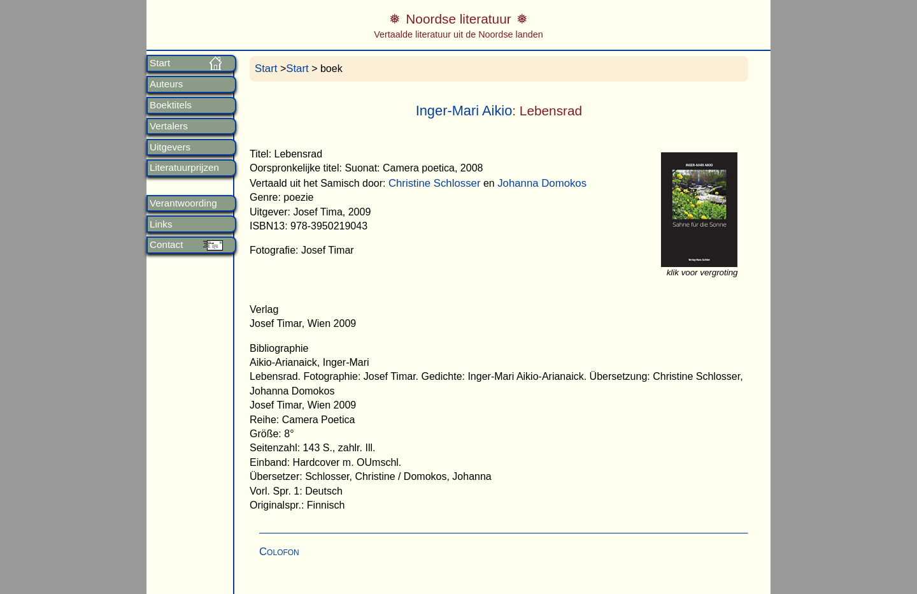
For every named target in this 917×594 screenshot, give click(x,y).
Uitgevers (170, 147)
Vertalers (169, 126)
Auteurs (166, 84)
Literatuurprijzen (184, 168)
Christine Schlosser (434, 183)
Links (161, 224)
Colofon (279, 552)
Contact (166, 245)
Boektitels (171, 105)
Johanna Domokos (541, 183)
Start (160, 63)
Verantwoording (183, 203)
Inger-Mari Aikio (464, 111)
